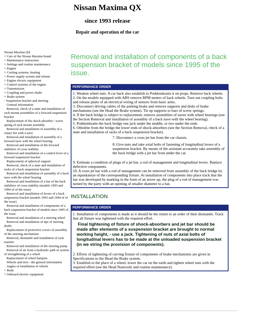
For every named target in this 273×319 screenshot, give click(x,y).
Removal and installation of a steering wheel (36, 218)
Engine (11, 68)
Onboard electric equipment (25, 274)
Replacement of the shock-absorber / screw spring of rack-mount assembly (33, 123)
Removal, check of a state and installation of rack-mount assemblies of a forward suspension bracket (35, 113)
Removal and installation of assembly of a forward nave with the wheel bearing (33, 139)
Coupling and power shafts (24, 92)
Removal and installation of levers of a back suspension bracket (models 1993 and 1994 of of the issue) (36, 197)
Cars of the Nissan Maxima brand (29, 56)
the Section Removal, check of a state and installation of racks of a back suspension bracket (148, 130)
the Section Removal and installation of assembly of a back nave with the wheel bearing (139, 119)
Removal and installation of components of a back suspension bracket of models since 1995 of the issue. (36, 210)
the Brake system (127, 111)
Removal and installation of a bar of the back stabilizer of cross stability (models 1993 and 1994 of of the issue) (35, 185)
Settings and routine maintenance (29, 64)
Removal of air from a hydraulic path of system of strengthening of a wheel (36, 252)
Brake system (15, 96)
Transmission (15, 88)
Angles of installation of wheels (27, 266)
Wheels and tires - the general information (34, 262)
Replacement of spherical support (29, 161)
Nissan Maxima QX (17, 52)
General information (20, 105)
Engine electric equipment (24, 80)
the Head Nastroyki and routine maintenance (136, 267)
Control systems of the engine (26, 84)
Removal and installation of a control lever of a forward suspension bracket (36, 155)
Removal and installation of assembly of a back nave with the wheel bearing (36, 175)
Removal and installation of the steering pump (37, 246)
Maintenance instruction (23, 60)
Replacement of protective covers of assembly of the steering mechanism (35, 232)
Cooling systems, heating (23, 72)
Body (10, 270)
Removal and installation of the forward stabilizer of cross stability (31, 147)
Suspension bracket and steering (27, 100)
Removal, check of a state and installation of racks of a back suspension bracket (34, 167)
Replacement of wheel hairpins (27, 258)
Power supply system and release (28, 76)
